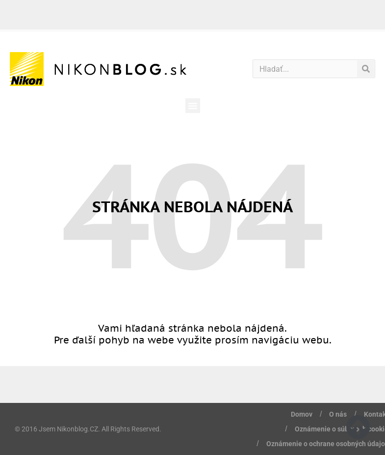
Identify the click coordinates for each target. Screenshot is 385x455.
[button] (192, 105)
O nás (338, 414)
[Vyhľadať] (365, 68)
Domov (301, 414)
